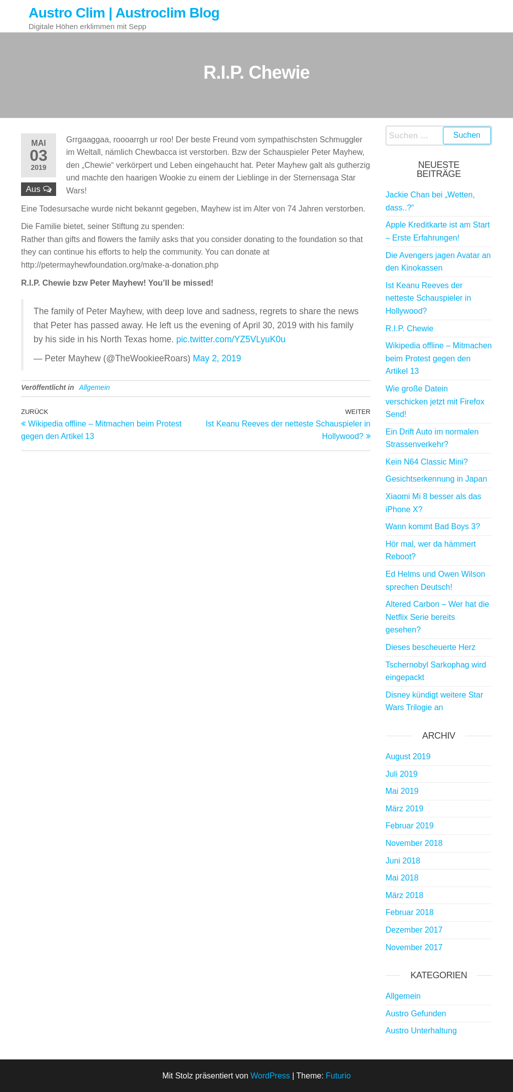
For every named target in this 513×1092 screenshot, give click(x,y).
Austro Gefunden (416, 1013)
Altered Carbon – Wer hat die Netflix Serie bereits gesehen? (437, 617)
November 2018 (414, 843)
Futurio (338, 1075)
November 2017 (414, 947)
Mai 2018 (402, 877)
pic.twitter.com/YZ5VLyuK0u (231, 339)
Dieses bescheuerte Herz (431, 647)
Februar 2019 (410, 825)
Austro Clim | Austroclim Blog (124, 13)
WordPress (270, 1075)
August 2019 (408, 756)
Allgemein (94, 387)
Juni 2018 (403, 860)
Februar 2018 (410, 912)
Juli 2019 (402, 774)
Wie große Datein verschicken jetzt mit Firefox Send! (435, 401)
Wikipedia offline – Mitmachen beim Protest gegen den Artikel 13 (439, 358)
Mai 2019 (402, 791)
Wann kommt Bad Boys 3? (433, 526)
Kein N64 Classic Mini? (427, 462)
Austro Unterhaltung (421, 1030)
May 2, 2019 (217, 358)
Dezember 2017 (414, 930)
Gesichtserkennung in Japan (436, 479)
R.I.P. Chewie (410, 328)
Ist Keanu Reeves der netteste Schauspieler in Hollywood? (428, 298)
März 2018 (405, 895)
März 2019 (405, 808)
